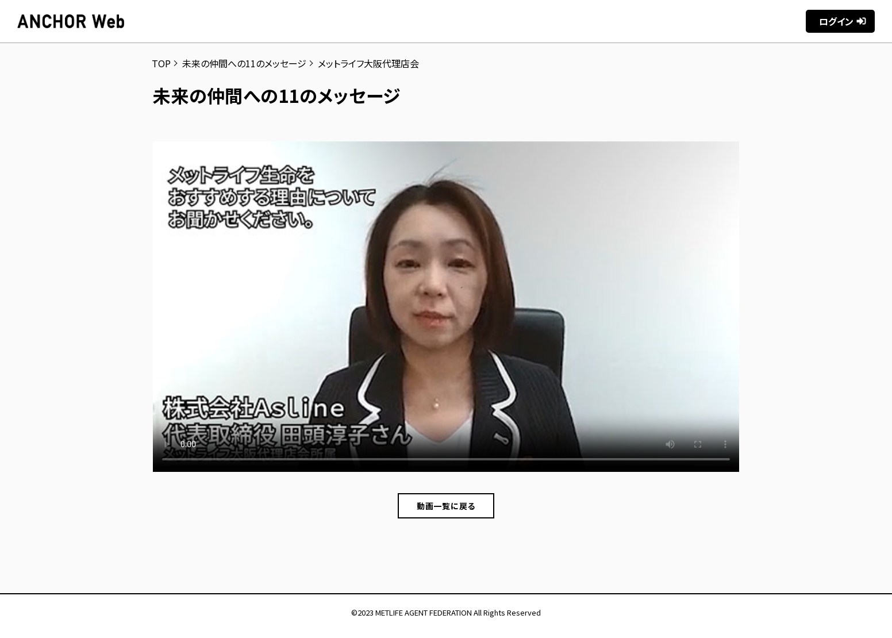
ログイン (836, 21)
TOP (161, 63)
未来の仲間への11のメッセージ (244, 63)
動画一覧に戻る (446, 506)
